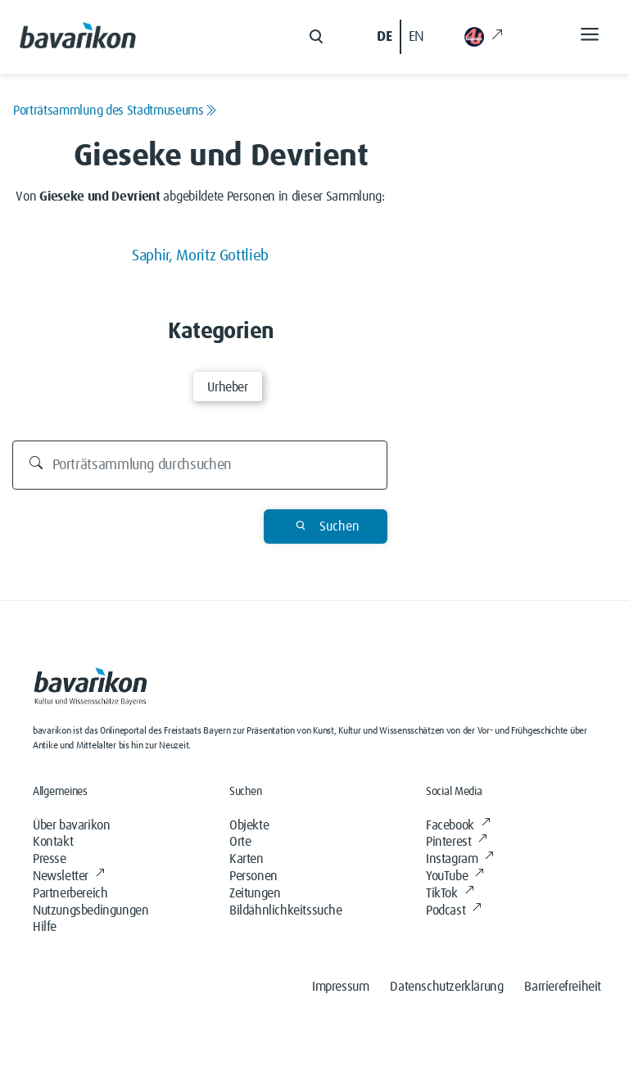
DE (384, 36)
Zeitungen (254, 893)
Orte (240, 841)
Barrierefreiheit (562, 986)
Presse (49, 858)
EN (416, 36)
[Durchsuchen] (200, 465)
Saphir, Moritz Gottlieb (200, 256)
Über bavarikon (71, 825)
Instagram (460, 859)
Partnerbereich (70, 893)
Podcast (454, 910)
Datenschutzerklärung (446, 986)
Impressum (340, 986)
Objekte (249, 825)
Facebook (458, 825)
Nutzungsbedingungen (90, 910)
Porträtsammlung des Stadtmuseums (114, 110)
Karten (246, 858)
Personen (253, 876)
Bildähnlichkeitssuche (285, 910)
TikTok (449, 893)
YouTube (455, 876)
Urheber (227, 387)
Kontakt (53, 841)
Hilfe (45, 926)
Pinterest (456, 842)
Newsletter (69, 876)
